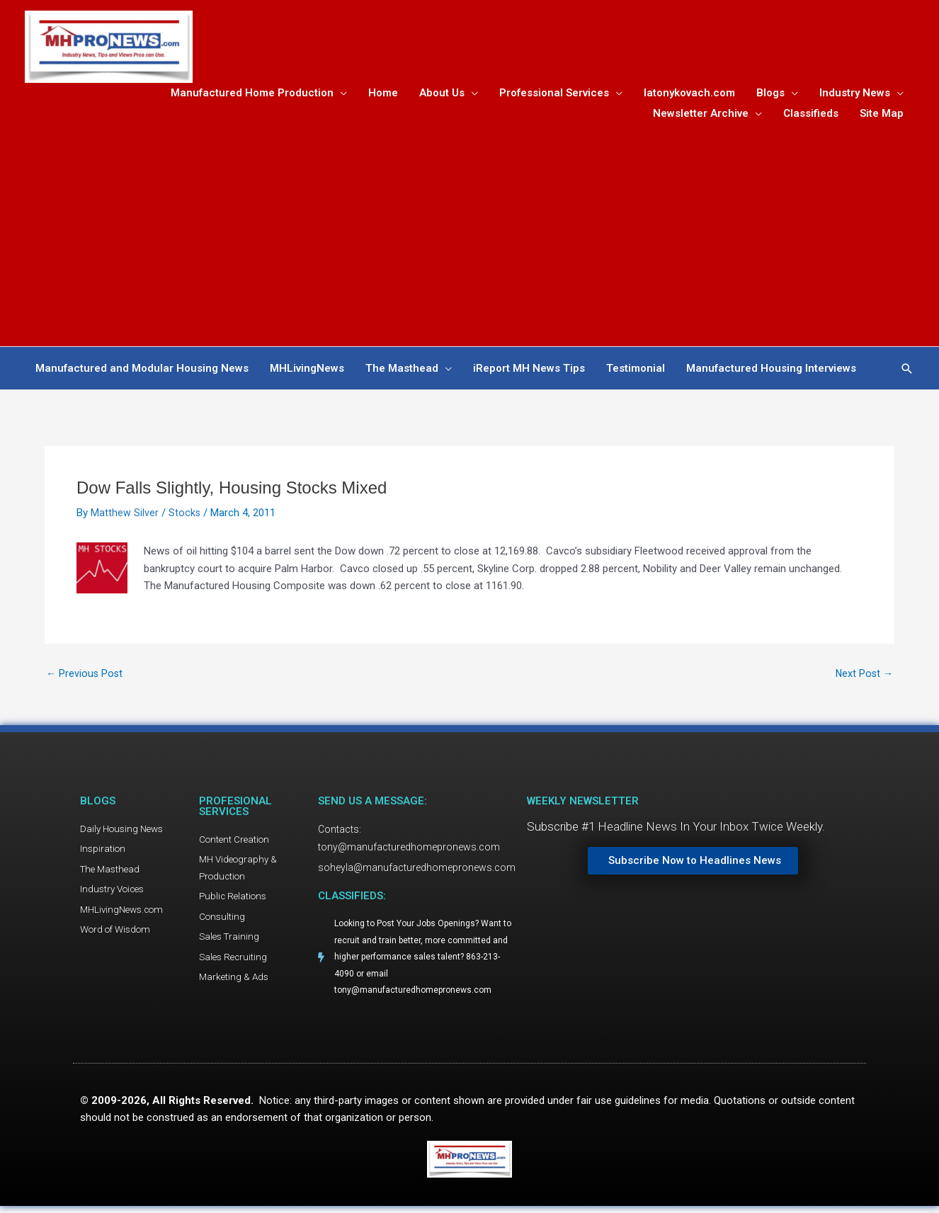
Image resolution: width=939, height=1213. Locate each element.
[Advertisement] (469, 232)
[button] (907, 371)
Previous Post (85, 676)
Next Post (863, 676)
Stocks (185, 515)
